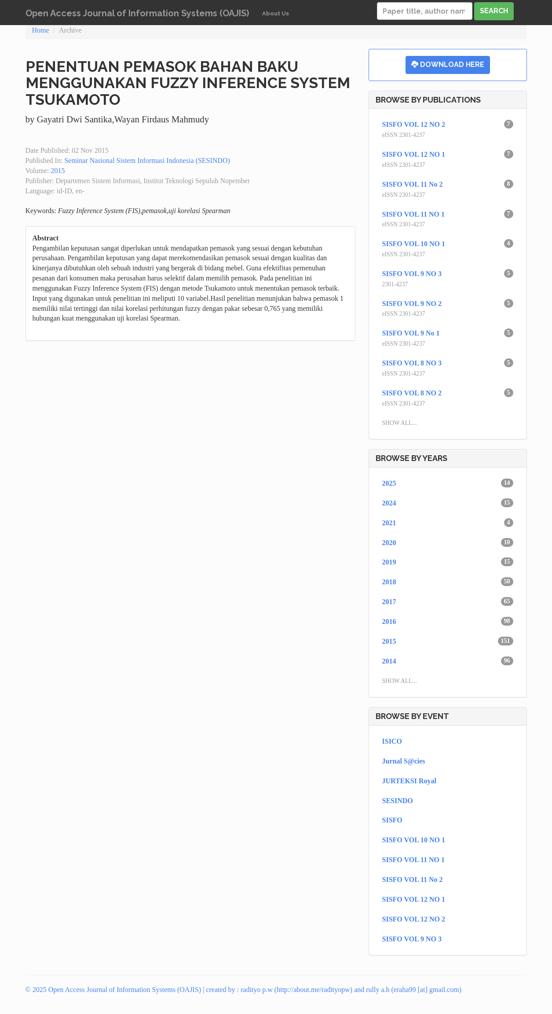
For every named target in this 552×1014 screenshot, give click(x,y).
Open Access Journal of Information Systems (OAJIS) (137, 13)
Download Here (447, 64)
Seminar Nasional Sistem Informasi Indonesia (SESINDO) (147, 160)
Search (494, 11)
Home (40, 30)
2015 (58, 170)
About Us (275, 13)
